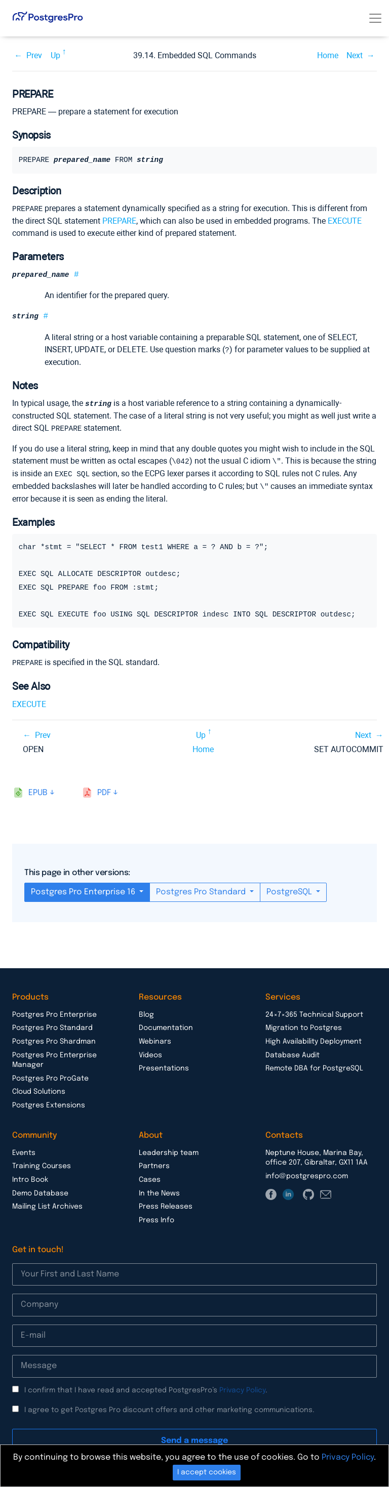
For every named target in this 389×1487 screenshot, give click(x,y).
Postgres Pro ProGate (50, 1075)
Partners (154, 1163)
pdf (104, 790)
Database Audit (292, 1052)
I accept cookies (206, 1472)
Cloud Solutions (38, 1088)
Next (354, 55)
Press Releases (165, 1203)
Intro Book (30, 1176)
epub (38, 790)
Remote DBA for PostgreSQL (314, 1065)
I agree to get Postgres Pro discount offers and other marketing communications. (169, 1407)
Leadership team (169, 1149)
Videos (150, 1052)
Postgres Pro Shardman (54, 1038)
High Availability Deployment (313, 1038)
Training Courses (41, 1163)
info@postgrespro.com (306, 1173)
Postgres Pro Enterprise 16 (84, 889)
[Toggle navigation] (375, 18)
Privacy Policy (242, 1387)
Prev (34, 55)
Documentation (166, 1024)
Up (55, 55)
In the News (159, 1190)
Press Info (156, 1217)
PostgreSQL (290, 889)
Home (327, 55)
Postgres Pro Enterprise (54, 1011)
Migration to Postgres (303, 1024)
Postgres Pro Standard (202, 889)
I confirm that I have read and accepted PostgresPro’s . (145, 1387)
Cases (150, 1176)
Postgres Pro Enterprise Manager (54, 1057)
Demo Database (40, 1190)
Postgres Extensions (48, 1102)
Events (23, 1149)
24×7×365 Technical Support (314, 1011)
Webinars (155, 1038)
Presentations (164, 1065)
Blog (146, 1011)
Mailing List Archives (47, 1203)
